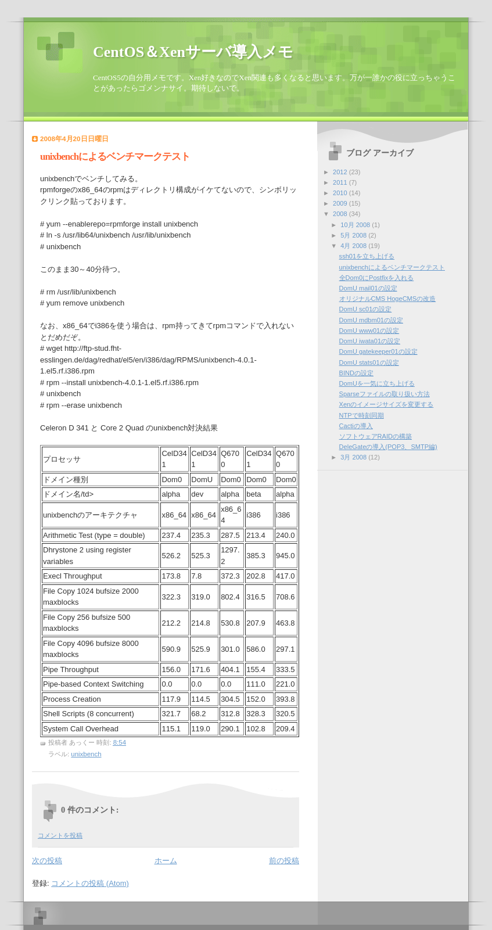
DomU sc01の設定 (365, 309)
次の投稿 (47, 860)
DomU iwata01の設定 (369, 340)
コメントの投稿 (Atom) (90, 883)
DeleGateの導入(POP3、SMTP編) (388, 446)
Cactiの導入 (356, 425)
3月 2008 (354, 457)
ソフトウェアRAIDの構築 (375, 436)
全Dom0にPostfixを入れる (376, 277)
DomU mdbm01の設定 (371, 320)
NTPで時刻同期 (361, 415)
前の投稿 (284, 860)
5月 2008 (354, 235)
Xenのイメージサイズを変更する (386, 404)
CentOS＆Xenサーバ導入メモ (193, 52)
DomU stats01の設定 (369, 362)
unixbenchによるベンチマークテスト (392, 267)
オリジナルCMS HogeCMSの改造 (387, 298)
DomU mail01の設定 (368, 288)
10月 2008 (356, 224)
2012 (341, 171)
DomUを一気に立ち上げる (377, 383)
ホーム (166, 860)
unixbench (86, 754)
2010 (341, 192)
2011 (341, 182)
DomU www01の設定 (369, 330)
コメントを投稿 (60, 835)
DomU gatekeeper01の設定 (378, 351)
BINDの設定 (356, 372)
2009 (341, 203)
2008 (341, 213)
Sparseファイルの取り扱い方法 (384, 393)
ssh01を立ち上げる (366, 256)
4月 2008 (354, 245)
